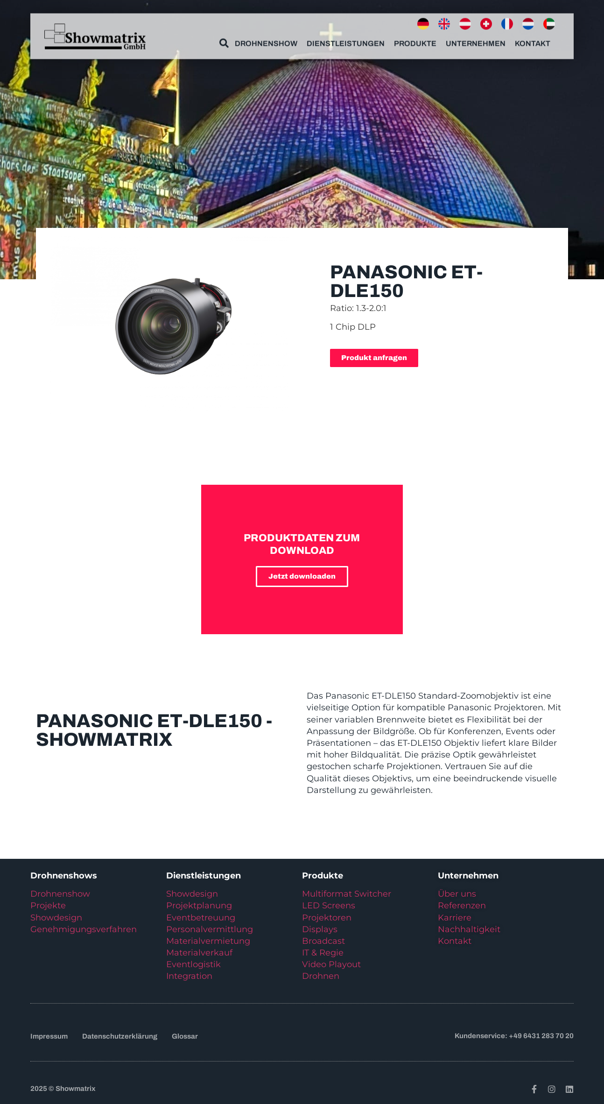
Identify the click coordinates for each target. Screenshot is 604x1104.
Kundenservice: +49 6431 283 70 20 (514, 1036)
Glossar (185, 1036)
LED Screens (328, 905)
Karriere (454, 918)
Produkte (415, 40)
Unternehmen (476, 40)
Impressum (49, 1036)
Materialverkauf (199, 953)
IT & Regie (323, 953)
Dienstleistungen (346, 40)
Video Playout (331, 964)
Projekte (48, 905)
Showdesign (56, 918)
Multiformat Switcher (346, 894)
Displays (319, 929)
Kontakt (532, 40)
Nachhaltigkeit (469, 929)
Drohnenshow (266, 40)
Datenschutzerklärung (119, 1036)
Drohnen (320, 976)
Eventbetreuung (200, 918)
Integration (189, 976)
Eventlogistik (193, 964)
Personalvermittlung (209, 929)
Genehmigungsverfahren (83, 929)
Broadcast (323, 941)
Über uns (457, 894)
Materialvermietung (209, 941)
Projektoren (326, 918)
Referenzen (462, 905)
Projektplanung (199, 905)
